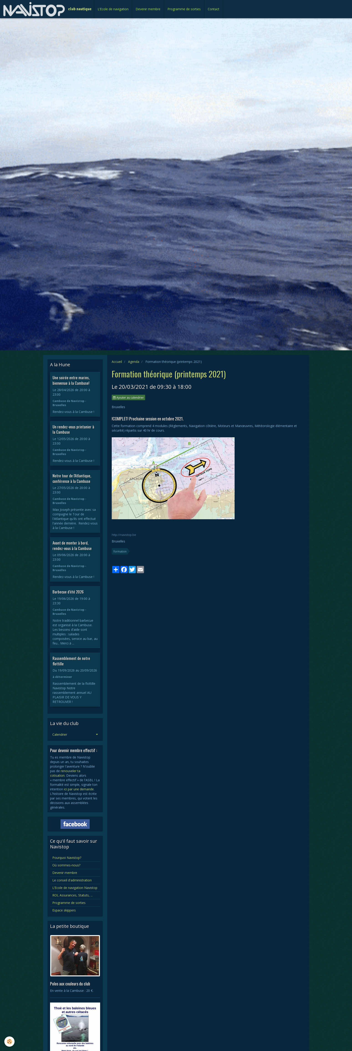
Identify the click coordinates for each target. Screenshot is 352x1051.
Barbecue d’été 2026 (68, 592)
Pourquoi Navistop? (66, 857)
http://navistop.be (124, 535)
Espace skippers (64, 910)
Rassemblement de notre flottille (71, 661)
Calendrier (59, 734)
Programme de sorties (184, 9)
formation (120, 551)
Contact (213, 9)
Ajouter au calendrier (128, 397)
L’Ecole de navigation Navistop (74, 888)
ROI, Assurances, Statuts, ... (72, 895)
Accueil (117, 361)
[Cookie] (10, 1041)
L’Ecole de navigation (113, 9)
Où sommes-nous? (66, 865)
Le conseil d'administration (72, 880)
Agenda (133, 361)
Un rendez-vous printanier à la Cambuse (73, 429)
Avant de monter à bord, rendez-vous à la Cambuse (72, 545)
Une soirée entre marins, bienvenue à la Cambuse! (71, 380)
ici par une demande (79, 789)
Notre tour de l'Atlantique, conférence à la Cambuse (72, 478)
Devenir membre (148, 9)
